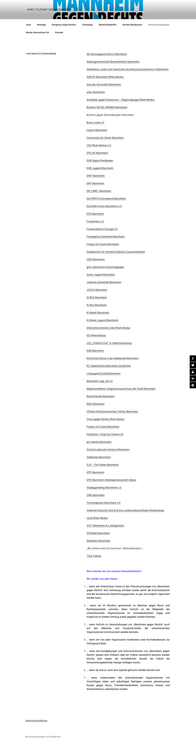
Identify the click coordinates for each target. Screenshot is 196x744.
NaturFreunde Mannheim (100, 396)
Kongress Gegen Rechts (64, 24)
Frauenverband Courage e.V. (102, 229)
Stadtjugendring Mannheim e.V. (104, 487)
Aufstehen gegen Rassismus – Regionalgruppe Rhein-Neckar (120, 99)
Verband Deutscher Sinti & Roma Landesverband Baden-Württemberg (125, 510)
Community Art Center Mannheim (105, 137)
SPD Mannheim (95, 472)
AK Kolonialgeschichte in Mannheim (107, 54)
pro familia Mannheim (99, 441)
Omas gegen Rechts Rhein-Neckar (105, 419)
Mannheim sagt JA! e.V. (100, 381)
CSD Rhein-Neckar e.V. (99, 145)
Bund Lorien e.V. (96, 122)
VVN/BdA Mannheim (98, 533)
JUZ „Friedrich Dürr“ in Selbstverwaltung (109, 343)
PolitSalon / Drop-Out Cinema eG (105, 434)
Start (28, 24)
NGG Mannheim (96, 403)
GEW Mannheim (96, 259)
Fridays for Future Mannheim (103, 244)
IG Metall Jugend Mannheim (102, 320)
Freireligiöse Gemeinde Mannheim (106, 236)
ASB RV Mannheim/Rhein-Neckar (105, 76)
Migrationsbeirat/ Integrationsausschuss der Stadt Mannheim (121, 388)
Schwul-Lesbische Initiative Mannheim (108, 449)
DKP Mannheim (95, 183)
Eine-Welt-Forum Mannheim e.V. (104, 206)
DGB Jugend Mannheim (100, 168)
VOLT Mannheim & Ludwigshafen (105, 525)
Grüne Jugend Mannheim (101, 274)
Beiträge (41, 24)
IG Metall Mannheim (98, 312)
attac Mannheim (96, 92)
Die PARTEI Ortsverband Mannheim (106, 198)
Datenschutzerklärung (36, 720)
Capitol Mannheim (97, 130)
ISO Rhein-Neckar (96, 335)
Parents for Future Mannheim (103, 426)
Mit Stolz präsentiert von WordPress (43, 736)
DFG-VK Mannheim (97, 152)
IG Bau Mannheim (97, 305)
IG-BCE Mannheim (97, 297)
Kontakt (59, 32)
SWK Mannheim (96, 495)
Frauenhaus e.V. (95, 221)
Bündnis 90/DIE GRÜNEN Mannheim (107, 107)
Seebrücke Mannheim (99, 457)
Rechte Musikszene (132, 24)
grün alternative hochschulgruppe (105, 267)
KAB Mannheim (95, 350)
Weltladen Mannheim (98, 540)
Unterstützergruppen (158, 24)
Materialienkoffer (108, 24)
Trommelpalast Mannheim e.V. (104, 502)
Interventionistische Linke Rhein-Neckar (108, 327)
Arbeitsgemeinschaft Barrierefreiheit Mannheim (113, 61)
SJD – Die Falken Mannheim (103, 464)
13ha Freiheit (94, 556)
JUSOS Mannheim (97, 289)
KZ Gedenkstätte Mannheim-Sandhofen (109, 365)
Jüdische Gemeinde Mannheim (104, 282)
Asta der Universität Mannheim (104, 84)
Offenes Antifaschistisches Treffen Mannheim (112, 411)
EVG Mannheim (95, 213)
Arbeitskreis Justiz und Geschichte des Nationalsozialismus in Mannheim (128, 69)
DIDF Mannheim (96, 175)
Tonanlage (87, 24)
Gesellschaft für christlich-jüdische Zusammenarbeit (116, 251)
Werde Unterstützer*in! (37, 32)
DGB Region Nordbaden (100, 160)
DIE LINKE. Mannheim (99, 190)
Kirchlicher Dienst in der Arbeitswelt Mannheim (113, 358)
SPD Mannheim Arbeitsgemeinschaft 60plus (111, 479)
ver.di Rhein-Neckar (97, 518)
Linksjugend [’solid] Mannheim (104, 373)
